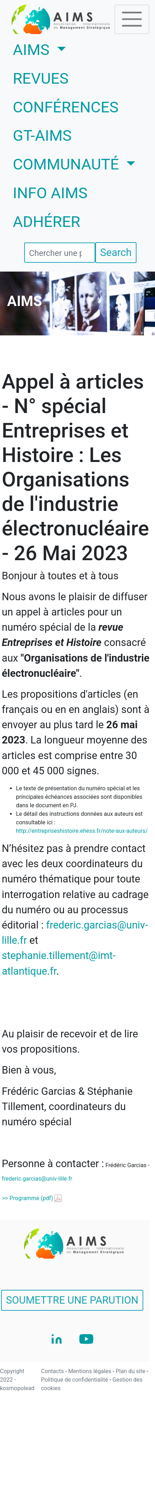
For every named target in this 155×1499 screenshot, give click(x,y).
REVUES (41, 78)
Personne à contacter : (53, 1164)
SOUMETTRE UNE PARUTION (72, 1300)
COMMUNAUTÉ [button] (68, 164)
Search (116, 252)
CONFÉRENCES (65, 107)
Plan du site (131, 1371)
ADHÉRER (46, 222)
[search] (59, 253)
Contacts (53, 1371)
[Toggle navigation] (131, 19)
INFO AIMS (50, 193)
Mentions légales (90, 1371)
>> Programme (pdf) (27, 1198)
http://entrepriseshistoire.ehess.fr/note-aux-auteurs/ (82, 830)
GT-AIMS (42, 136)
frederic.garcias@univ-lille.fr (37, 1178)
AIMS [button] (60, 48)
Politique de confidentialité (75, 1379)
